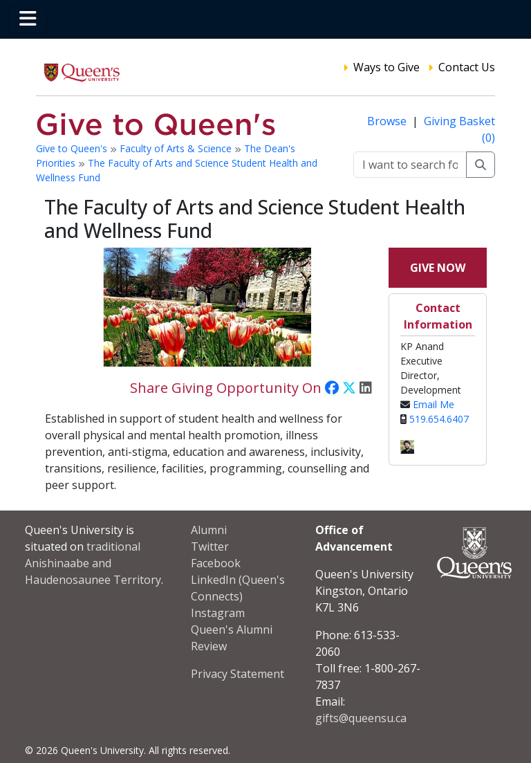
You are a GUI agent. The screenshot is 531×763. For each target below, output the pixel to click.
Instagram (218, 612)
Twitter (210, 546)
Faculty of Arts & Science (177, 148)
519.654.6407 (439, 418)
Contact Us (466, 67)
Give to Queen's (73, 148)
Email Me (433, 404)
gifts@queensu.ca (361, 718)
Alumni (209, 529)
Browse (388, 121)
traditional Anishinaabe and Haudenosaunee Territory (93, 563)
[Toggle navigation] (27, 19)
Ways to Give (386, 67)
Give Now (437, 267)
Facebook (216, 563)
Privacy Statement (237, 673)
